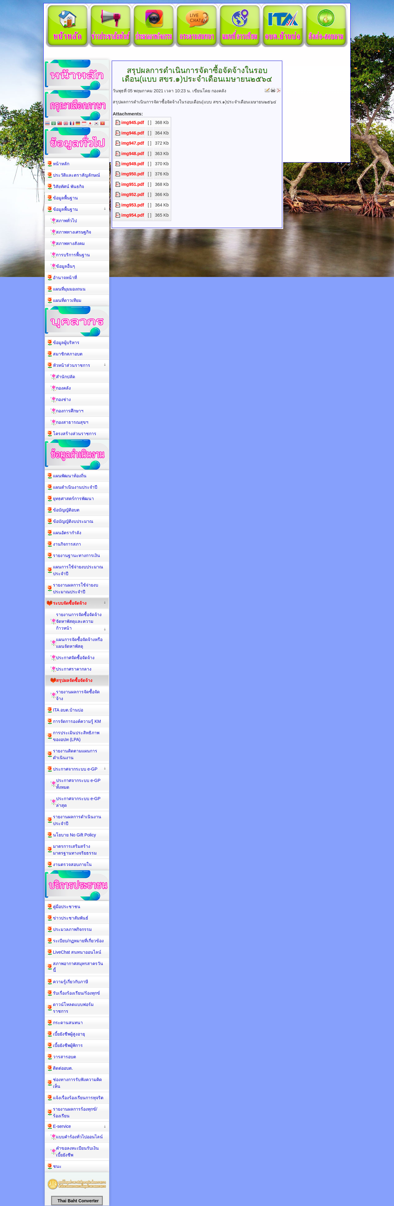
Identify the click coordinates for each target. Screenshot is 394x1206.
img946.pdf (132, 132)
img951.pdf (132, 184)
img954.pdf (132, 215)
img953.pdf (132, 204)
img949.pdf (132, 163)
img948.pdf (132, 153)
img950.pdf (132, 173)
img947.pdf (132, 143)
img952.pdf (132, 194)
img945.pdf (132, 122)
